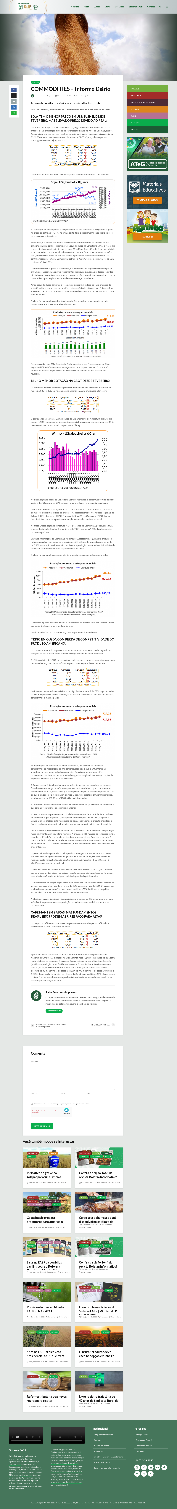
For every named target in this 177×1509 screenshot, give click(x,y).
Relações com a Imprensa (42, 96)
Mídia (86, 6)
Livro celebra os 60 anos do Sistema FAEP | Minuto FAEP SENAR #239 (98, 1311)
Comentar (79, 96)
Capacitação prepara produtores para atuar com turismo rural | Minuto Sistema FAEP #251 (47, 1224)
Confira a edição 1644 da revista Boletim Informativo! (98, 1264)
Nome (33, 1094)
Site (88, 1094)
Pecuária (53, 1153)
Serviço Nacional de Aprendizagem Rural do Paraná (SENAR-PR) (25, 1472)
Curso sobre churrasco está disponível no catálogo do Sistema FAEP (97, 1222)
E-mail (62, 1094)
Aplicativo (98, 1451)
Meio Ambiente (96, 1156)
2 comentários (107, 1224)
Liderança (84, 1156)
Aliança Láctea (142, 1434)
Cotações (119, 6)
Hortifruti (32, 1201)
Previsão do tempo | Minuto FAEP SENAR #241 (45, 1309)
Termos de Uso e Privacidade (107, 1468)
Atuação (44, 1153)
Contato (151, 6)
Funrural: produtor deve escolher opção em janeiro (96, 1354)
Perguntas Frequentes (103, 1434)
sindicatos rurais (25, 1475)
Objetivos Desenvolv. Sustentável (108, 1457)
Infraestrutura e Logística (49, 1201)
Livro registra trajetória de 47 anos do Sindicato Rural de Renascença (98, 1401)
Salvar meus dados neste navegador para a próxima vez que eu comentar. (61, 1104)
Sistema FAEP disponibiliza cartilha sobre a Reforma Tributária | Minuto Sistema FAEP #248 (45, 1268)
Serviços (35, 82)
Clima (107, 6)
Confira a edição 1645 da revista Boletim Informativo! (98, 1175)
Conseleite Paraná (144, 1445)
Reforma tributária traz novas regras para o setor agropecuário (47, 1401)
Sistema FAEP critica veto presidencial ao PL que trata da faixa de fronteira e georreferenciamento (45, 1358)
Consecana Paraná (144, 1440)
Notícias (75, 6)
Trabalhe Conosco (102, 1462)
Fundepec (140, 1451)
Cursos (97, 6)
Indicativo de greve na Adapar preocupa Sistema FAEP (44, 1177)
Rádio (48, 1204)
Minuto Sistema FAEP (35, 1204)
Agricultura (32, 1153)
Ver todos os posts (54, 1011)
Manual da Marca (101, 1445)
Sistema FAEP (136, 6)
